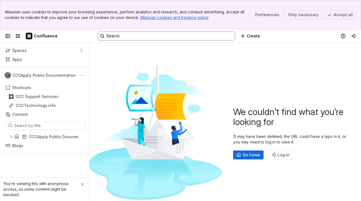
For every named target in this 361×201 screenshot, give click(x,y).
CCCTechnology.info (36, 105)
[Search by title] (49, 126)
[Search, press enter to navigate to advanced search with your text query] (166, 36)
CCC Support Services (37, 96)
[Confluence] (42, 36)
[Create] (250, 36)
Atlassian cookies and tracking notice (174, 17)
